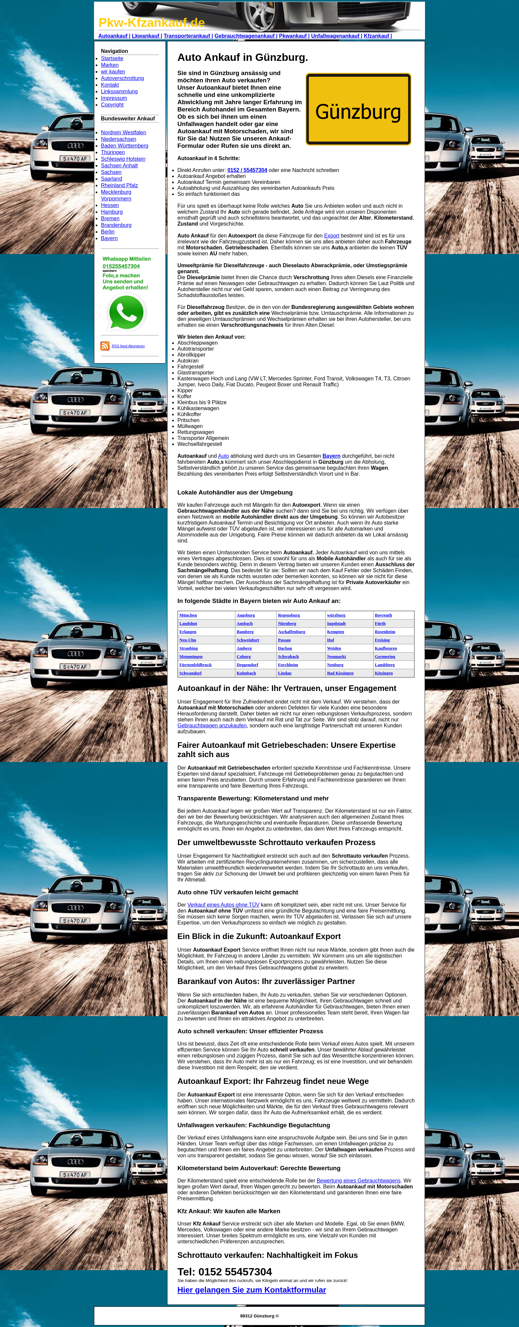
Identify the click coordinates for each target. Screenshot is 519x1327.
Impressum (114, 98)
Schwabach (288, 656)
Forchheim (288, 664)
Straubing (188, 648)
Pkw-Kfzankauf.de (152, 22)
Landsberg (385, 664)
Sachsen (111, 172)
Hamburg (112, 212)
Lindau (284, 672)
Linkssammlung (119, 91)
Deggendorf (247, 664)
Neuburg (335, 664)
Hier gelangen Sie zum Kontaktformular (251, 1289)
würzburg (336, 615)
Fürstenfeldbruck (195, 664)
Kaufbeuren (386, 648)
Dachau (285, 648)
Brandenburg (116, 225)
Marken (109, 65)
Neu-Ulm (187, 639)
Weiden (334, 648)
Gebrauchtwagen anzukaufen (212, 725)
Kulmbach (246, 672)
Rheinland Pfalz (119, 185)
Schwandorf (190, 672)
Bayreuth (383, 615)
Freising (382, 639)
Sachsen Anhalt (119, 165)
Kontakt (110, 85)
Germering (385, 656)
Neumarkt (336, 656)
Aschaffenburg (291, 631)
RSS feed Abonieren (128, 346)
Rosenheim (385, 631)
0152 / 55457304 (247, 170)
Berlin (108, 232)
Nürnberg (287, 623)
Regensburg (289, 615)
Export (331, 235)
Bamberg (245, 631)
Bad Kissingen (340, 672)
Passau (284, 639)
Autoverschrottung (122, 78)
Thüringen (113, 152)
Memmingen (191, 656)
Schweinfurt (248, 639)
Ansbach (245, 623)
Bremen (110, 218)
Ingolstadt (336, 623)
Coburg (244, 656)
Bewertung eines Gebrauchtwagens (359, 1180)
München (188, 615)
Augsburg (246, 615)
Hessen (110, 205)
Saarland (111, 179)
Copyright (112, 104)
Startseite (112, 58)
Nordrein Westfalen (123, 132)
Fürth (380, 623)
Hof (330, 639)
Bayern (109, 238)
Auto (223, 456)
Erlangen (187, 631)
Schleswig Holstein (123, 159)
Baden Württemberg (124, 146)
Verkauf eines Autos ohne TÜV (223, 905)
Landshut (188, 623)
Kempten (335, 631)
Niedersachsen (118, 139)
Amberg (244, 648)
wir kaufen (113, 71)
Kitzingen (384, 672)
